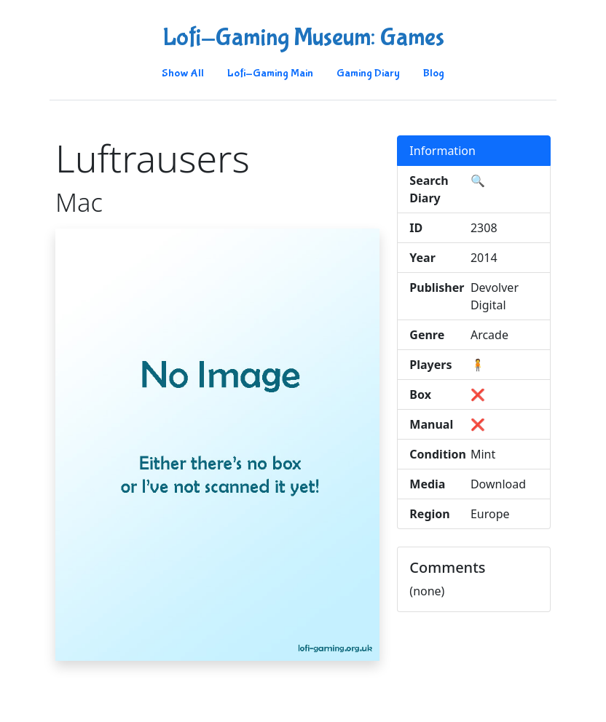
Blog (433, 73)
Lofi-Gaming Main (270, 73)
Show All (183, 73)
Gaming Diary (368, 73)
